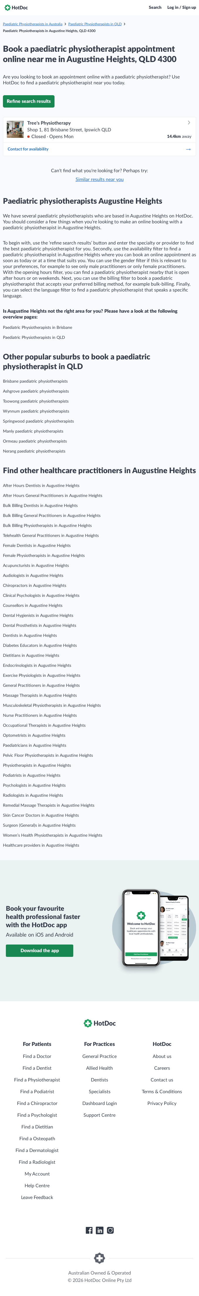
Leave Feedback (37, 1197)
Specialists (99, 1091)
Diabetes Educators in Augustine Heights (40, 646)
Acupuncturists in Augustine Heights (36, 566)
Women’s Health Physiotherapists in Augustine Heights (52, 835)
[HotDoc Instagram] (110, 1230)
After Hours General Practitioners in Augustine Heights (52, 496)
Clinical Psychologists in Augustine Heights (41, 596)
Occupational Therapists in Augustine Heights (44, 726)
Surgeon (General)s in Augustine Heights (39, 825)
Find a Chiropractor (37, 1103)
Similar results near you (100, 179)
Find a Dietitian (37, 1127)
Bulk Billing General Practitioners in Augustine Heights (52, 516)
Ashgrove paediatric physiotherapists (36, 391)
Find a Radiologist (37, 1162)
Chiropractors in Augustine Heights (34, 586)
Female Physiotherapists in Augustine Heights (44, 556)
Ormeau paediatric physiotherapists (35, 441)
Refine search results (29, 101)
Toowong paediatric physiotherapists (36, 401)
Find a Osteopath (37, 1138)
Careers (162, 1068)
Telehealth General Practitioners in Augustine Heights (51, 536)
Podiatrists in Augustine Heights (31, 775)
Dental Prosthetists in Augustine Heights (39, 626)
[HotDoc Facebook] (89, 1230)
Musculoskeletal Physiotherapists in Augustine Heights (52, 706)
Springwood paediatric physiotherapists (38, 421)
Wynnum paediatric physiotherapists (36, 411)
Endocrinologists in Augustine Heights (37, 666)
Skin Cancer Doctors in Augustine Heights (41, 815)
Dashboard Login (99, 1103)
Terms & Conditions (162, 1091)
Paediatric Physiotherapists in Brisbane (37, 328)
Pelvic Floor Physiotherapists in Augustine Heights (48, 756)
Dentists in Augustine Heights (30, 636)
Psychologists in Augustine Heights (34, 785)
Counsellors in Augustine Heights (32, 606)
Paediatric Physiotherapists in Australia (32, 24)
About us (162, 1056)
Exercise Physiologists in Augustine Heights (41, 676)
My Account (37, 1174)
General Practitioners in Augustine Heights (41, 686)
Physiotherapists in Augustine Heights (37, 765)
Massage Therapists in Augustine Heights (40, 696)
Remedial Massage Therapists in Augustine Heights (48, 805)
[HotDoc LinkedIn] (99, 1230)
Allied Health (99, 1068)
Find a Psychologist (37, 1115)
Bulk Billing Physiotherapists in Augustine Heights (47, 526)
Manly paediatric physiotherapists (33, 431)
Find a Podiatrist (37, 1091)
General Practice (99, 1056)
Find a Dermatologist (37, 1150)
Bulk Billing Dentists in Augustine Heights (40, 506)
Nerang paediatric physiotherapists (34, 451)
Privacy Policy (161, 1103)
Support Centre (99, 1115)
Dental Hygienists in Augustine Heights (38, 616)
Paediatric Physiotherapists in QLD (95, 24)
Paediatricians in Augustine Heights (34, 746)
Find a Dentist (37, 1068)
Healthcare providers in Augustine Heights (41, 845)
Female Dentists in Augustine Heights (37, 546)
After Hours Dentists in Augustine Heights (41, 486)
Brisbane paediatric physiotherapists (35, 381)
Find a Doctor (37, 1056)
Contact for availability (99, 149)
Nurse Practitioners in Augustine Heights (40, 716)
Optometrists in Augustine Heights (34, 736)
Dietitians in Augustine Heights (31, 656)
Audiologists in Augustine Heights (33, 576)
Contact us (162, 1080)
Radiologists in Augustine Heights (33, 795)
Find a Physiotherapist (37, 1080)
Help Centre (37, 1185)
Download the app (40, 950)
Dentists (99, 1080)
